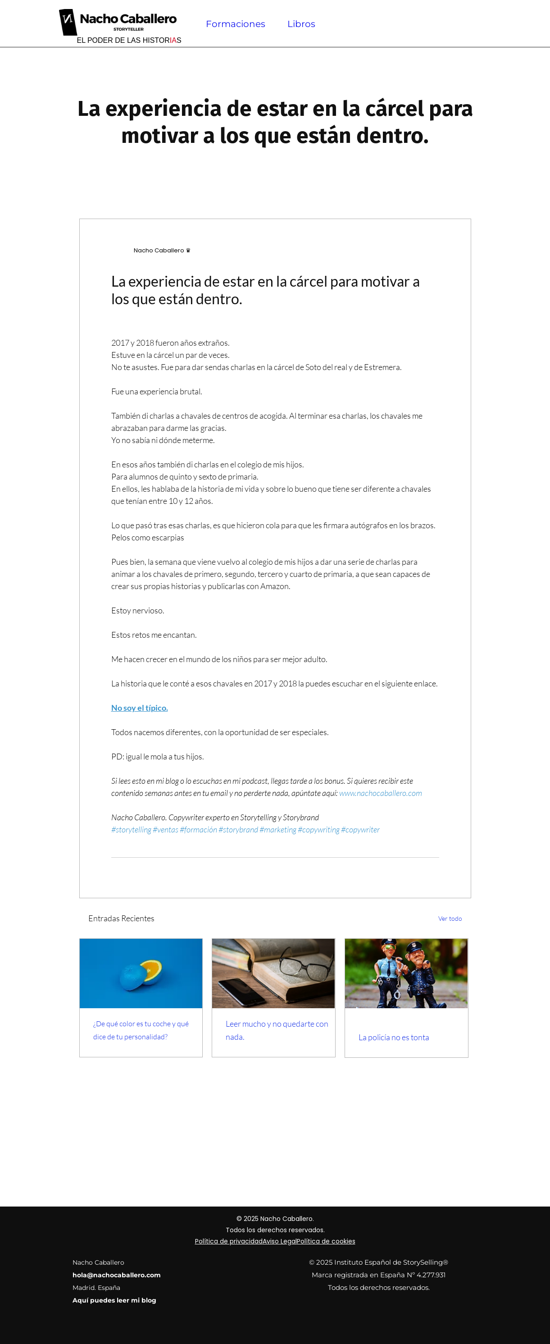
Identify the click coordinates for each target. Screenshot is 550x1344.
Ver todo (450, 918)
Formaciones (235, 23)
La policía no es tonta (394, 1037)
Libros (301, 23)
